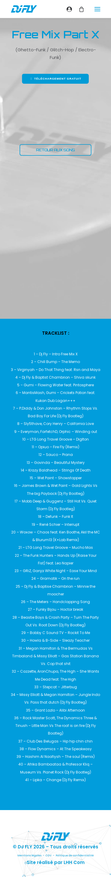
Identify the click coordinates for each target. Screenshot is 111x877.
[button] (97, 9)
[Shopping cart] (79, 9)
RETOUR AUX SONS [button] (55, 149)
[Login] (67, 9)
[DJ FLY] (24, 9)
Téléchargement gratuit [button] (55, 78)
